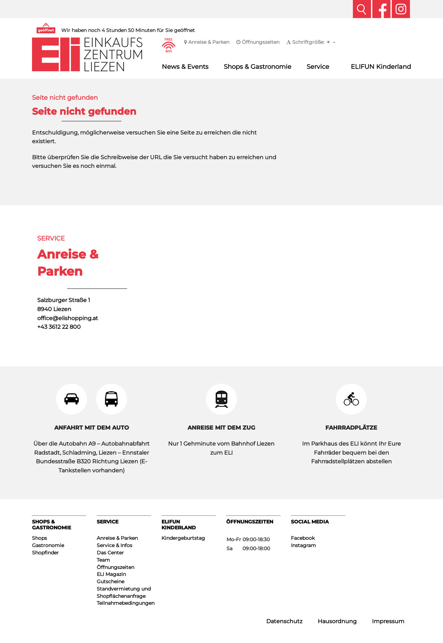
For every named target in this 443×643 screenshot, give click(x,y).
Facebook (303, 538)
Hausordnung (337, 621)
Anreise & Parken (206, 42)
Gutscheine (110, 581)
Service (318, 66)
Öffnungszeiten (257, 42)
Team (103, 560)
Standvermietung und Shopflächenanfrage (124, 592)
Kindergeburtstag (183, 538)
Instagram (303, 545)
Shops (39, 538)
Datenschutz (284, 621)
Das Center (110, 552)
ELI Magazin (111, 574)
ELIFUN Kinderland (381, 66)
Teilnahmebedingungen (124, 603)
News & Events (185, 66)
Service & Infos (114, 545)
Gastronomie (48, 545)
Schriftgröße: (305, 42)
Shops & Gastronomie (257, 66)
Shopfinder (45, 552)
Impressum (388, 621)
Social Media (310, 521)
